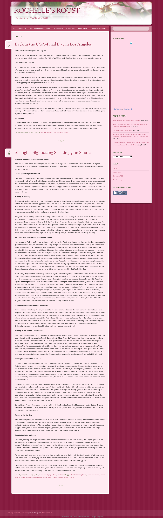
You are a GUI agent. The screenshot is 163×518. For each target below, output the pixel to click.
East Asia (60, 132)
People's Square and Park (60, 477)
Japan (65, 132)
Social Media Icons (66, 517)
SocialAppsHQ (128, 109)
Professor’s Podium (99, 28)
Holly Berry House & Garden (40, 28)
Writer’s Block (83, 28)
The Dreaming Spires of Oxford (122, 130)
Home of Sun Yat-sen (30, 477)
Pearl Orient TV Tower (44, 477)
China (54, 132)
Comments (118, 176)
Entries (116, 172)
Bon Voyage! (48, 132)
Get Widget (117, 109)
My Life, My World (19, 28)
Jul (9, 43)
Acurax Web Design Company (92, 517)
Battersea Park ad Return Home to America (126, 120)
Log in (115, 168)
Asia (41, 132)
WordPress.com (47, 513)
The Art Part (70, 28)
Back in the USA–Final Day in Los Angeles (53, 44)
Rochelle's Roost (47, 11)
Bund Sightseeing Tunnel (78, 475)
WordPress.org (117, 180)
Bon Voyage (58, 28)
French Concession (93, 475)
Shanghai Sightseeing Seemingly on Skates (53, 153)
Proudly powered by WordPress (18, 513)
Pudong (71, 477)
